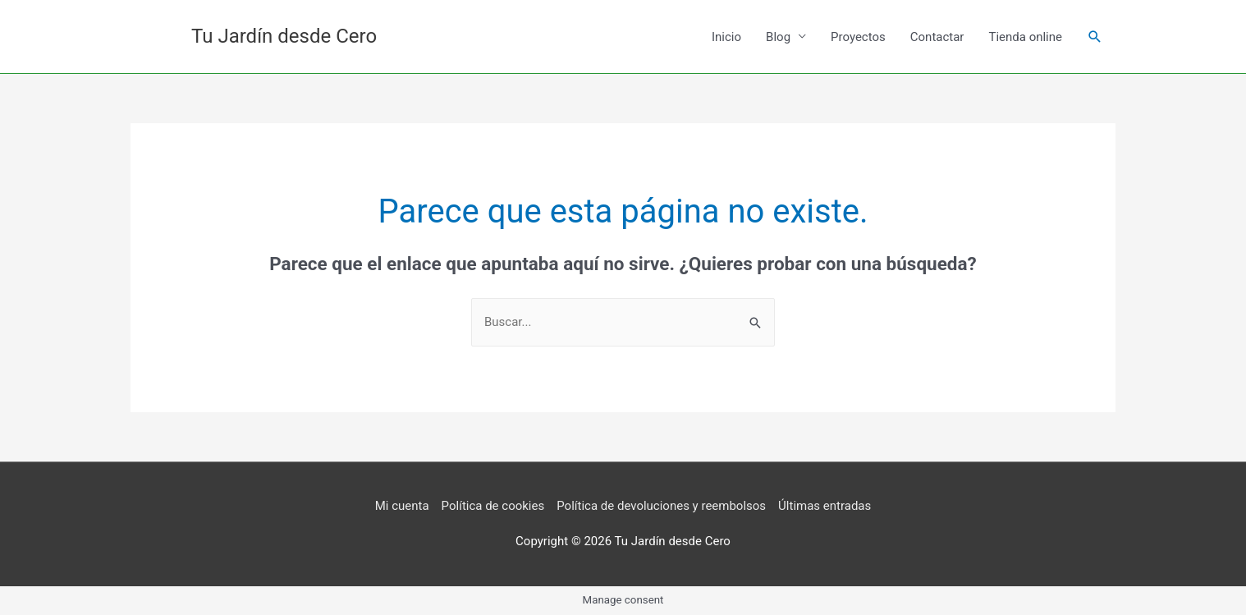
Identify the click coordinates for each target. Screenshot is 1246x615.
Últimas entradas (824, 505)
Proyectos (858, 37)
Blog (778, 37)
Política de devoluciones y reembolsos (661, 505)
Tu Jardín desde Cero (284, 36)
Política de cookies (493, 505)
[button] (1095, 37)
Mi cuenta (402, 505)
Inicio (726, 37)
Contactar (937, 37)
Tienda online (1025, 37)
